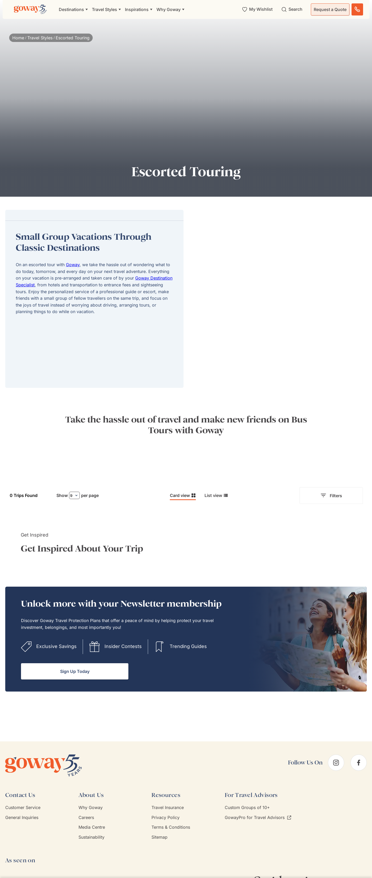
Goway (73, 264)
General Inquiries (21, 817)
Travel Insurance (167, 807)
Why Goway (90, 807)
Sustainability (91, 837)
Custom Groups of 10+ (247, 807)
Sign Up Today (75, 671)
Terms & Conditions (170, 827)
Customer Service (22, 807)
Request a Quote (330, 9)
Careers (86, 817)
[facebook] (358, 762)
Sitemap (159, 837)
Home (18, 38)
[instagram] (336, 762)
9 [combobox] (71, 495)
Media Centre (91, 827)
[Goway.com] (30, 9)
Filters (331, 495)
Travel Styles (40, 38)
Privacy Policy (165, 817)
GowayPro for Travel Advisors (258, 817)
